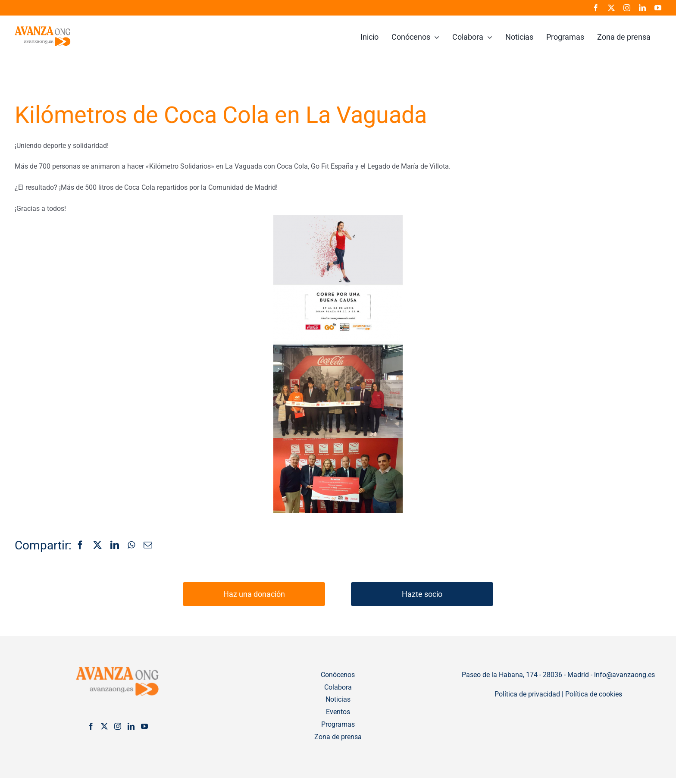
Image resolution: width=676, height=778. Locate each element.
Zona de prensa (338, 737)
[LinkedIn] (114, 545)
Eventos (338, 712)
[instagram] (626, 7)
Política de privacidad (527, 694)
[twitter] (611, 7)
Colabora (338, 687)
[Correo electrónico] (147, 545)
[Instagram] (117, 726)
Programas (338, 724)
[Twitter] (104, 726)
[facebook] (595, 7)
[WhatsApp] (131, 545)
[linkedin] (642, 7)
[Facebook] (80, 545)
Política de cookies (593, 694)
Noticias (338, 699)
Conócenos (338, 675)
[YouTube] (144, 726)
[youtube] (657, 7)
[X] (97, 545)
